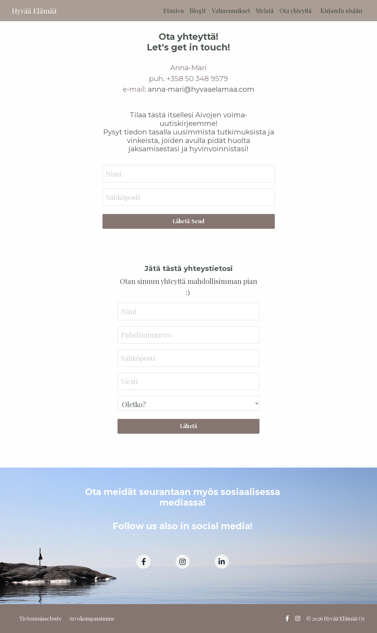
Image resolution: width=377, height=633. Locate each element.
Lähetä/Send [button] (189, 221)
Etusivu (173, 10)
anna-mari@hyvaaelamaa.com (201, 89)
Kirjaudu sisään (341, 10)
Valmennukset (231, 10)
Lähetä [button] (188, 426)
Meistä (265, 10)
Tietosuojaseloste (40, 618)
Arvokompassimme (92, 618)
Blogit (198, 10)
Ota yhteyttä (296, 10)
